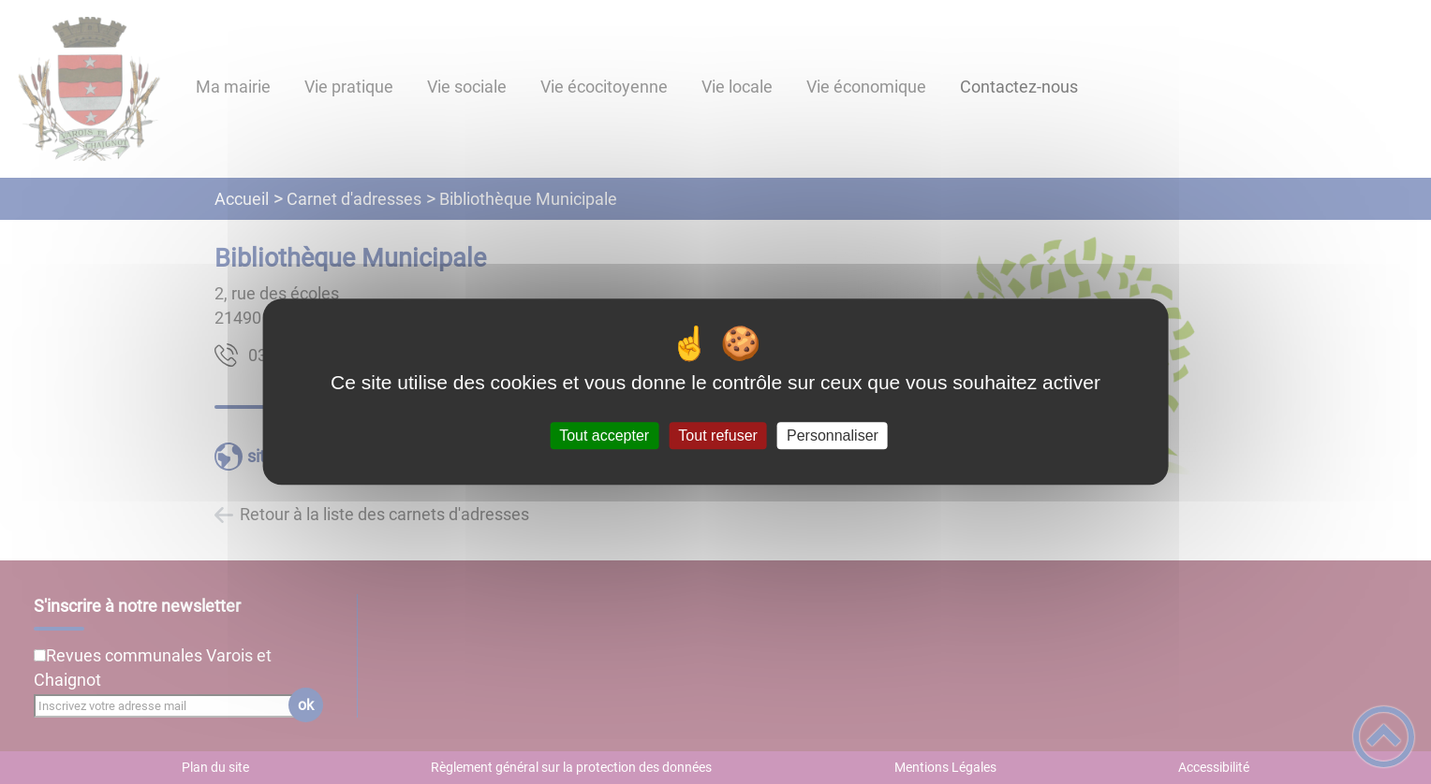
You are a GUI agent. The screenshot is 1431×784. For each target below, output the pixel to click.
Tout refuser (717, 435)
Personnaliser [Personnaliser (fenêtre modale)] (832, 435)
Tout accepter (604, 435)
